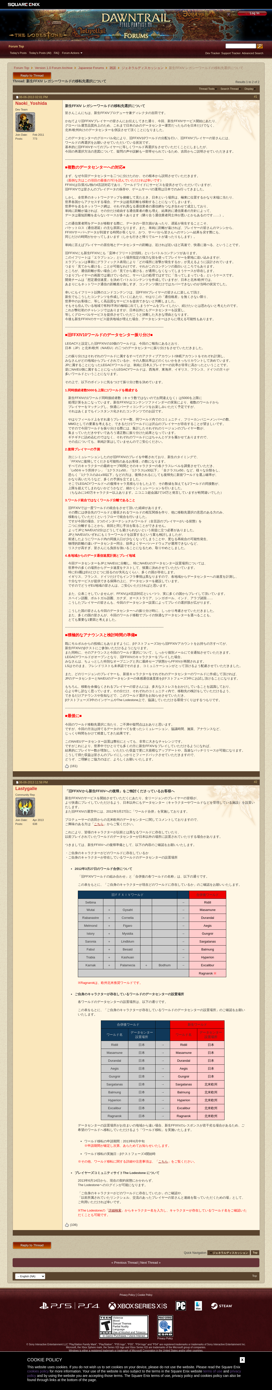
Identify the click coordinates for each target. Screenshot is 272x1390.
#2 (255, 782)
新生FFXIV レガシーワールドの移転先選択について (66, 81)
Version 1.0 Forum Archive (53, 68)
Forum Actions (70, 52)
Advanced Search (252, 53)
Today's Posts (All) (40, 52)
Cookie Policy (145, 1295)
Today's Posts (18, 52)
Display (249, 88)
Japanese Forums (91, 68)
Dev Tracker (212, 53)
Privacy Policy (127, 1295)
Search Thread (230, 88)
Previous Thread (125, 1262)
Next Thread (149, 1262)
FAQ (56, 52)
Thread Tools (206, 88)
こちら (99, 824)
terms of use (212, 1371)
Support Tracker (231, 53)
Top (255, 1252)
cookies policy (38, 1371)
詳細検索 (115, 1210)
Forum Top (16, 46)
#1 (255, 96)
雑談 (113, 68)
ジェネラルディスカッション (142, 68)
